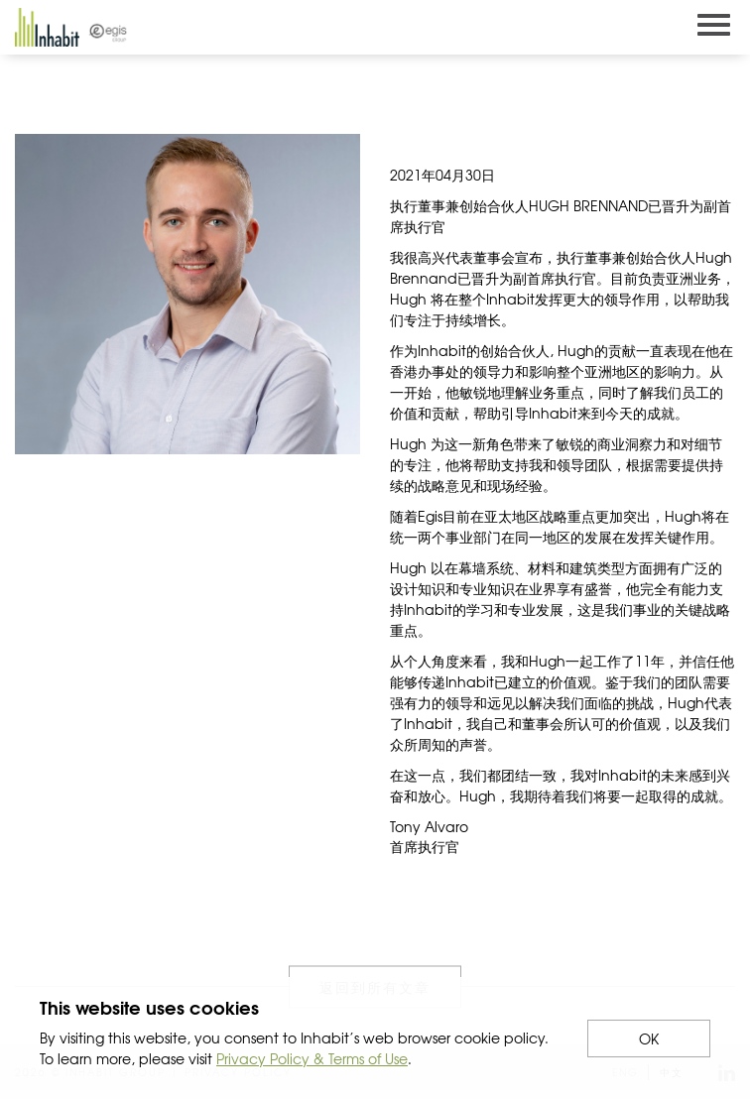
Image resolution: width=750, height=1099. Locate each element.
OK (649, 1038)
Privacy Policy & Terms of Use (312, 1058)
